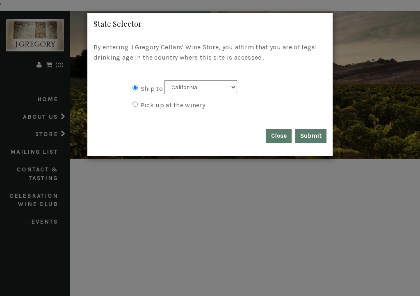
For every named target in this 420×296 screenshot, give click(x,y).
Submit (311, 135)
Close (279, 135)
